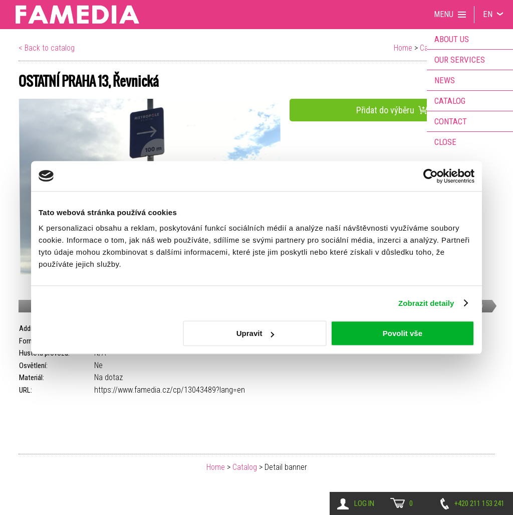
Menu (443, 14)
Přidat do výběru (392, 110)
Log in (364, 503)
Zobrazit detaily (426, 303)
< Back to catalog (47, 48)
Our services (459, 60)
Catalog (244, 467)
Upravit (255, 333)
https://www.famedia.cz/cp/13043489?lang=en (169, 390)
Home (403, 48)
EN (487, 14)
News (444, 80)
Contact (450, 121)
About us (451, 39)
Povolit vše (402, 333)
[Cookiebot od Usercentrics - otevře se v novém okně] (430, 176)
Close (445, 142)
